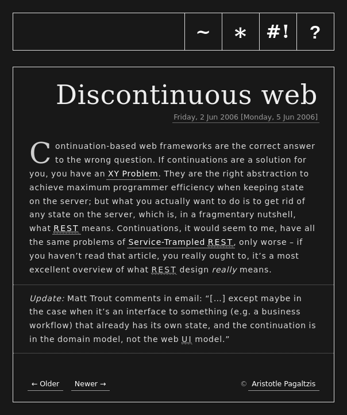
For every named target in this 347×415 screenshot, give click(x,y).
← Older (45, 383)
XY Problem (133, 173)
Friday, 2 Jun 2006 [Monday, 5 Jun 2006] (246, 117)
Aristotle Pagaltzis (283, 383)
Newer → (90, 383)
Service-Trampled (180, 242)
